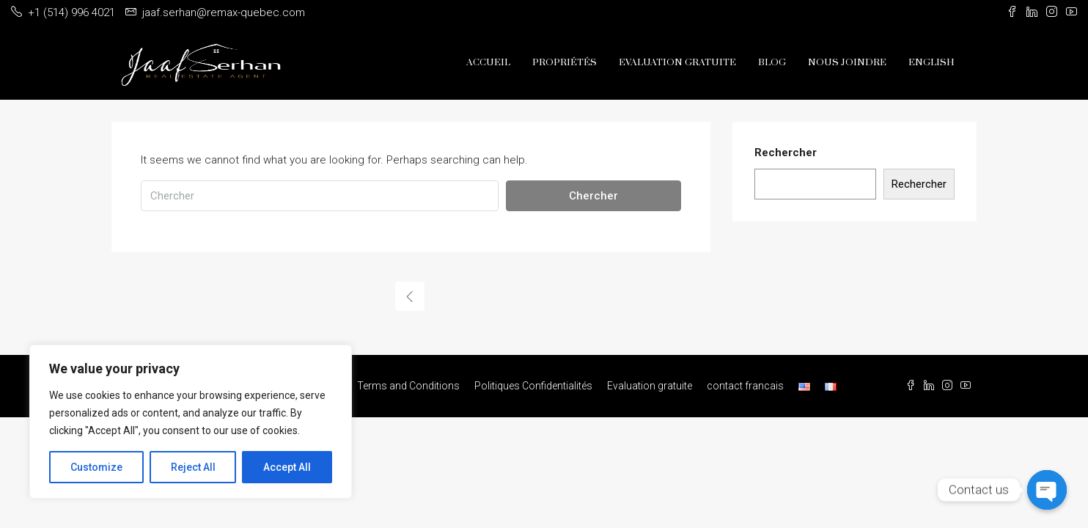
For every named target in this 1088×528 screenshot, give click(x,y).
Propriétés (564, 62)
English (931, 62)
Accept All (287, 467)
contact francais (745, 386)
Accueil (488, 62)
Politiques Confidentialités (533, 386)
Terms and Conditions (408, 386)
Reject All (193, 467)
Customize (96, 467)
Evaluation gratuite (677, 62)
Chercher (593, 195)
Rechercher (785, 152)
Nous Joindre (847, 62)
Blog (772, 62)
